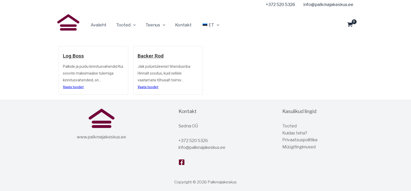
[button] (131, 25)
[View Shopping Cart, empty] (350, 25)
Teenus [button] (152, 25)
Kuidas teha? (295, 133)
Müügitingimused (299, 146)
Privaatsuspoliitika (301, 139)
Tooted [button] (124, 25)
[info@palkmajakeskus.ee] (327, 5)
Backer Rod (151, 56)
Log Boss (73, 56)
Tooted (289, 125)
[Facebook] (182, 162)
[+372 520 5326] (279, 5)
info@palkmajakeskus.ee (204, 147)
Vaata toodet (73, 87)
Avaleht (98, 25)
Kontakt (178, 25)
